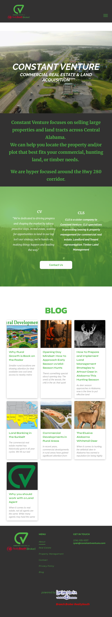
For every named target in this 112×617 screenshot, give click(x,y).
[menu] (105, 15)
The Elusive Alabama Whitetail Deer (87, 436)
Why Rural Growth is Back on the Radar (22, 355)
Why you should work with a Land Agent (21, 498)
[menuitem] (56, 542)
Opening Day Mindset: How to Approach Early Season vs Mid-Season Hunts (54, 359)
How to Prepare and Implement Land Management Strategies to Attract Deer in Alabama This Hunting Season (88, 365)
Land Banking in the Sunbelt (20, 435)
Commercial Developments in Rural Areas (55, 436)
